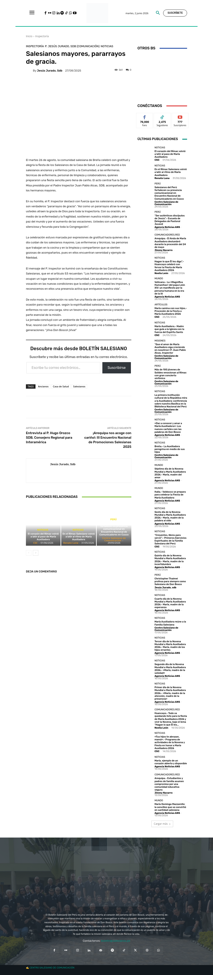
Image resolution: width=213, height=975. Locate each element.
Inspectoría (42, 36)
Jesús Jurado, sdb (49, 70)
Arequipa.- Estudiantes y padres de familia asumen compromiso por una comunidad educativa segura (169, 784)
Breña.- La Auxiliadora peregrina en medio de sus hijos (169, 449)
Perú (113, 519)
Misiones (159, 340)
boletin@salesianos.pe (115, 940)
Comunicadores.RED (167, 235)
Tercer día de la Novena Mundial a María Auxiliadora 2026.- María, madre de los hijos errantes (170, 646)
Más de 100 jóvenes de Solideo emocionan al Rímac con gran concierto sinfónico (170, 374)
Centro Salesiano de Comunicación (114, 539)
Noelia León (161, 273)
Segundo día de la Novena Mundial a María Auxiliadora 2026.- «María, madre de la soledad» (170, 668)
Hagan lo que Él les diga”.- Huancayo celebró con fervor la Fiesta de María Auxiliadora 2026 (169, 266)
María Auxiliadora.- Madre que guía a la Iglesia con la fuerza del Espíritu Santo (169, 329)
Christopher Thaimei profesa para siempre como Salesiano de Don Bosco (170, 581)
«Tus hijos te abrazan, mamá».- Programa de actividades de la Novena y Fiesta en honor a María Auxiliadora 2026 (169, 742)
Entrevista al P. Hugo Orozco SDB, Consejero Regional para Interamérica (49, 437)
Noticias (107, 46)
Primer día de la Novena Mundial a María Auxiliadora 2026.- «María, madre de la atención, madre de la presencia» (170, 693)
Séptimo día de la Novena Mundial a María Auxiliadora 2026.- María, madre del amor (170, 473)
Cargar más (162, 824)
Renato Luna (70, 542)
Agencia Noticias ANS (167, 227)
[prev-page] (28, 553)
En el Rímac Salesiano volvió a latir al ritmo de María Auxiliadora (79, 536)
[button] (158, 13)
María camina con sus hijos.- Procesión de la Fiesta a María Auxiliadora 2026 (170, 311)
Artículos (160, 304)
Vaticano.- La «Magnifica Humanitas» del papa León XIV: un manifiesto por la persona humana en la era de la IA (169, 288)
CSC (35, 542)
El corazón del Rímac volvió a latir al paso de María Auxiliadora (43, 536)
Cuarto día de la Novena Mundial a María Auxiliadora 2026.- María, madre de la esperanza (170, 603)
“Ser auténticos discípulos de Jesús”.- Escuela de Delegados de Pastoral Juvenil (169, 220)
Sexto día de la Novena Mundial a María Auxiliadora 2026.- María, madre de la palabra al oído (170, 516)
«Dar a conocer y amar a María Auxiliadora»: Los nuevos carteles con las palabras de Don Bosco (168, 427)
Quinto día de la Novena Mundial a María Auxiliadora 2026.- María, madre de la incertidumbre (170, 560)
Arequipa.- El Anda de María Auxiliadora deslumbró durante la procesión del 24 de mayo (170, 243)
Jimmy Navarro (163, 250)
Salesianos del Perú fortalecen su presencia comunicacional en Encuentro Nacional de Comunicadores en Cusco (113, 529)
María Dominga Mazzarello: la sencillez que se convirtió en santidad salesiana (170, 807)
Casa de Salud (61, 386)
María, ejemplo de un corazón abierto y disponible (170, 762)
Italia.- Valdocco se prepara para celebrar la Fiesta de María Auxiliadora (170, 494)
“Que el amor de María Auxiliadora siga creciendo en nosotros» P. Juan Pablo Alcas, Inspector (170, 349)
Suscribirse (117, 368)
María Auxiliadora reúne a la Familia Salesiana (170, 623)
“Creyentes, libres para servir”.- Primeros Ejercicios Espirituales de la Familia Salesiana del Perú (170, 539)
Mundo (158, 278)
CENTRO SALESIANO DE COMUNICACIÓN (52, 967)
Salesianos (79, 386)
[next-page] (35, 553)
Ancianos (43, 386)
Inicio (29, 36)
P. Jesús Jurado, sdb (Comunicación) (72, 46)
